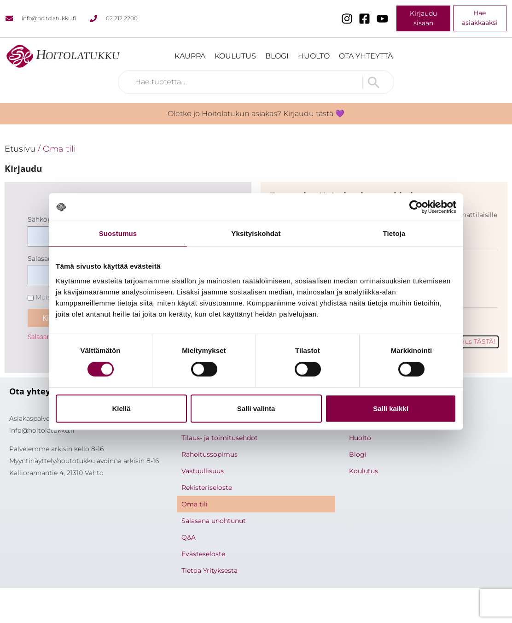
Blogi (277, 56)
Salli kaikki (390, 408)
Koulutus (235, 56)
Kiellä (121, 408)
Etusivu (20, 148)
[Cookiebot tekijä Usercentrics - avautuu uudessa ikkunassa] (416, 207)
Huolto (314, 56)
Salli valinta (256, 408)
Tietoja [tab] (394, 233)
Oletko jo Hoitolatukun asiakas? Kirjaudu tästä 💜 (256, 113)
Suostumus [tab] (118, 233)
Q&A (188, 537)
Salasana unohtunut (213, 521)
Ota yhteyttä (366, 56)
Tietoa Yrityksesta (209, 570)
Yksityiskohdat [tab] (255, 233)
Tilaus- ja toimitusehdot (219, 438)
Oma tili (194, 504)
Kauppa (190, 56)
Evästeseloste (203, 554)
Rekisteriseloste (206, 487)
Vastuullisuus (202, 471)
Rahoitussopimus (209, 454)
